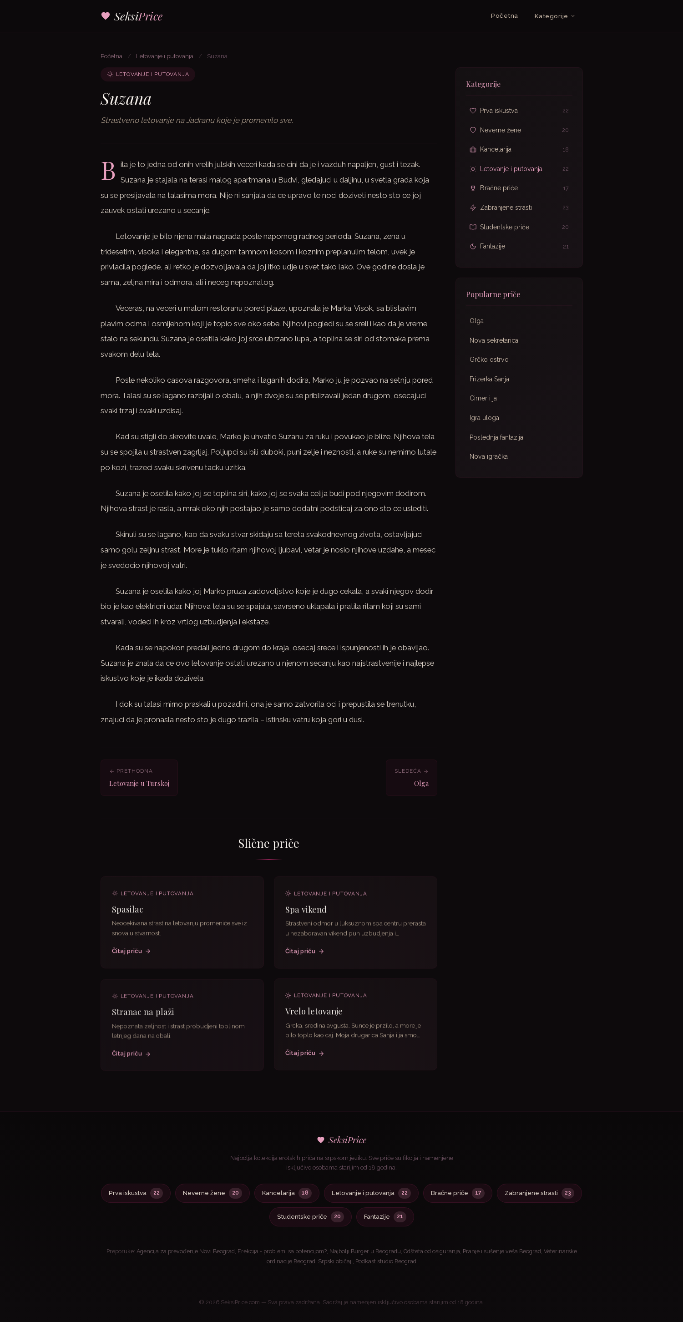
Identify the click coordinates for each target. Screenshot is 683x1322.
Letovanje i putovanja (164, 56)
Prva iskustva (519, 111)
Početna (504, 15)
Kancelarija (519, 150)
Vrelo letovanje (314, 1012)
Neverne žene (519, 130)
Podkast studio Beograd (385, 1261)
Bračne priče (519, 188)
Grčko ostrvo (489, 359)
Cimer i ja (483, 398)
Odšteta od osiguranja (432, 1251)
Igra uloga (484, 417)
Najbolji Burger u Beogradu (365, 1251)
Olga (477, 320)
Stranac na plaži (143, 1014)
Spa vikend (306, 910)
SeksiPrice (341, 1139)
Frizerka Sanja (489, 379)
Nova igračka (489, 456)
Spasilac (127, 910)
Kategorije (555, 16)
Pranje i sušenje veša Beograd (502, 1251)
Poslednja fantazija (496, 437)
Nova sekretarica (494, 340)
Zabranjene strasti (519, 208)
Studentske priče (519, 227)
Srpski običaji (335, 1261)
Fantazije (519, 247)
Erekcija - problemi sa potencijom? (282, 1251)
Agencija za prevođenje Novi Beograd (186, 1251)
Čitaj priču (131, 951)
